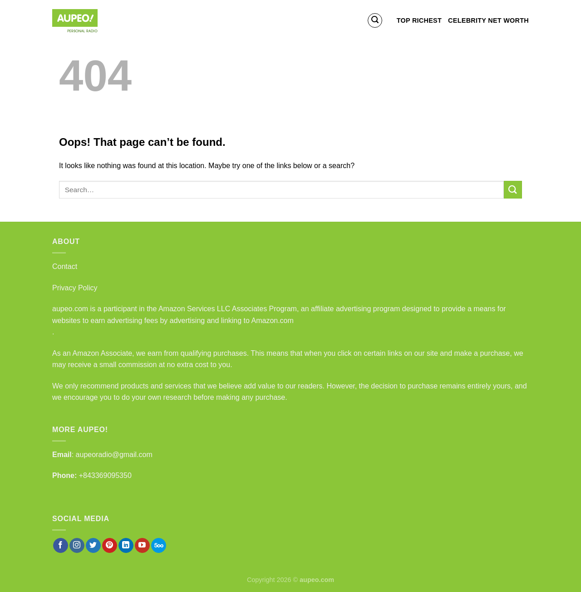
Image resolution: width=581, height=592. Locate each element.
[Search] (375, 20)
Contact (64, 266)
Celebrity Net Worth (488, 20)
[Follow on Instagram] (76, 545)
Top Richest (419, 20)
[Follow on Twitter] (93, 545)
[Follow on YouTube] (142, 545)
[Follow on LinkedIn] (125, 545)
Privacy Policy (75, 288)
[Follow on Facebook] (60, 545)
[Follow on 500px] (158, 545)
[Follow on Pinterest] (109, 545)
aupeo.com (70, 309)
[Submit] (513, 190)
